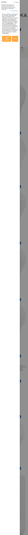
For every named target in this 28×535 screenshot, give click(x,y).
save (15, 530)
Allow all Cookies (7, 530)
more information (14, 10)
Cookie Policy (9, 514)
